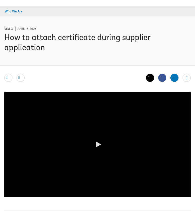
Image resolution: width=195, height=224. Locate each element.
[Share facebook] (162, 77)
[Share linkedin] (174, 77)
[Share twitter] (150, 78)
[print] (20, 77)
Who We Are (14, 11)
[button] (97, 144)
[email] (8, 77)
